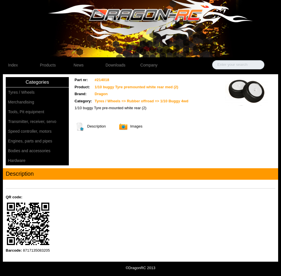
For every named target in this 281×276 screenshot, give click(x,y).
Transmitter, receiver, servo (32, 121)
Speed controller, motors (30, 131)
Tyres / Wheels (21, 92)
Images (123, 127)
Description (80, 127)
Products (48, 65)
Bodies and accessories (29, 150)
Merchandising (21, 102)
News (79, 65)
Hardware (17, 160)
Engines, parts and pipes (30, 141)
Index (13, 65)
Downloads (115, 65)
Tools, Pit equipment (26, 111)
